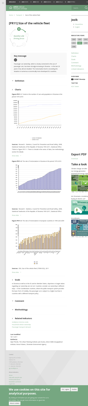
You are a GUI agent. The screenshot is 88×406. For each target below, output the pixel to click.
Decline (74, 389)
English (75, 27)
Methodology (74, 69)
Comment (73, 66)
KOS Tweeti (73, 90)
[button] (84, 2)
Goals (71, 63)
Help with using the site (15, 375)
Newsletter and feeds (15, 379)
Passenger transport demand (21, 325)
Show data (15, 154)
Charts (71, 60)
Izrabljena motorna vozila (20, 320)
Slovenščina (77, 24)
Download (72, 162)
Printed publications (14, 377)
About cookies (14, 403)
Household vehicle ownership (21, 322)
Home (11, 15)
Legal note (12, 382)
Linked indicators (75, 72)
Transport (19, 15)
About (10, 373)
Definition (73, 57)
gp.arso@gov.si (13, 366)
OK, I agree (65, 389)
